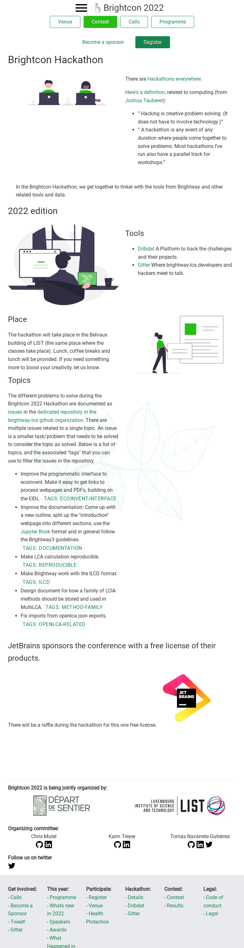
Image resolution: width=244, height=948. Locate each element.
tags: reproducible (50, 565)
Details (135, 897)
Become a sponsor (103, 42)
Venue (65, 22)
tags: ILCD (36, 582)
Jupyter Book (35, 532)
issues (15, 412)
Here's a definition (145, 92)
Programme (172, 22)
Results (175, 906)
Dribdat (146, 249)
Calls (134, 22)
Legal (212, 914)
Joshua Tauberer (144, 100)
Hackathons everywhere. (174, 79)
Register (98, 897)
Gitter (144, 265)
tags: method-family (74, 607)
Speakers (60, 922)
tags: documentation (52, 548)
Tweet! (17, 922)
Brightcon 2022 (129, 8)
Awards (58, 930)
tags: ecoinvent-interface (80, 499)
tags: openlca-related (54, 624)
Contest (100, 22)
